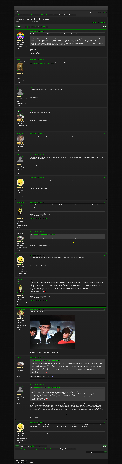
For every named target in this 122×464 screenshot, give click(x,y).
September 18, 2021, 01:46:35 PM (37, 202)
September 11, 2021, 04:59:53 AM (37, 31)
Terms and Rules (98, 460)
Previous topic (95, 22)
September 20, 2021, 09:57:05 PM (37, 422)
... (30, 26)
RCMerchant (20, 202)
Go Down (18, 26)
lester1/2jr (20, 133)
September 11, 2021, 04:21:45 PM (37, 59)
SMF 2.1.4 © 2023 (19, 460)
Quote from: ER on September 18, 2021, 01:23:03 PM (43, 234)
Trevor (19, 110)
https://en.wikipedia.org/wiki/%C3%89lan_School (42, 63)
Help (93, 460)
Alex (18, 31)
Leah (18, 59)
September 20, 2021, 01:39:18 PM (37, 309)
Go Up (17, 446)
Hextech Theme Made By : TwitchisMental (24, 462)
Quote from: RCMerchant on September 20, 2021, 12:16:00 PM (46, 360)
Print (104, 26)
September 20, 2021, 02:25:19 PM (37, 357)
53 (41, 26)
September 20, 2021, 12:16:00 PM (37, 279)
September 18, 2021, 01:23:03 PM (37, 177)
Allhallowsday (21, 309)
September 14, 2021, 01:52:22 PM (37, 133)
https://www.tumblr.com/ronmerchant (38, 218)
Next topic (103, 22)
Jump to (84, 452)
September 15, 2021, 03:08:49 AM (37, 154)
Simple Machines (26, 460)
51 (35, 26)
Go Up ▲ (104, 460)
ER (17, 177)
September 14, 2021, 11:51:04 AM (37, 87)
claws (18, 87)
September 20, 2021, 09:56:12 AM (37, 255)
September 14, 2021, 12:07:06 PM (37, 110)
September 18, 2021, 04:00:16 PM (37, 231)
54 (44, 26)
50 (32, 26)
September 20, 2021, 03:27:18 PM (37, 384)
